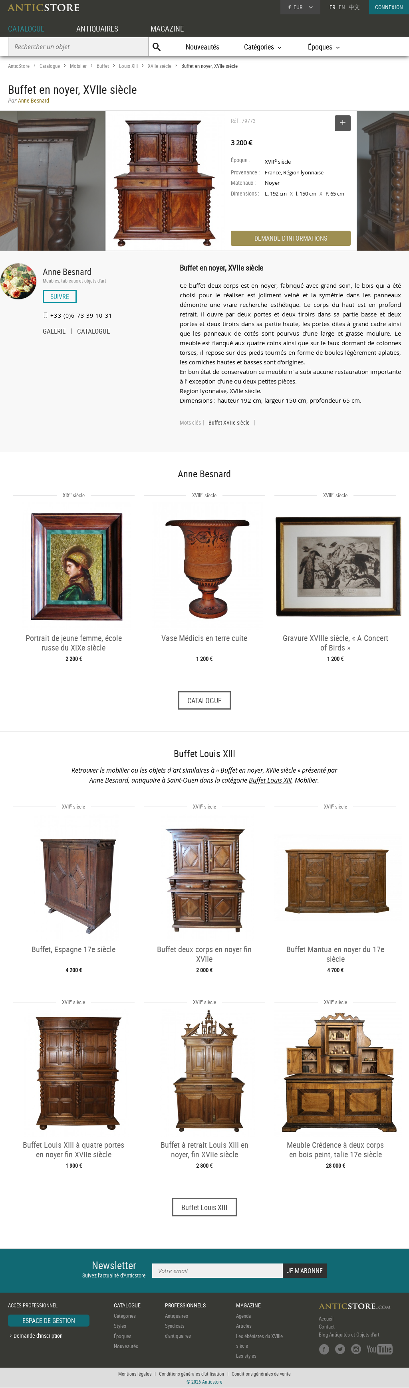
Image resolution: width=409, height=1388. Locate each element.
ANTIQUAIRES (101, 28)
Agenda (243, 1315)
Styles (120, 1326)
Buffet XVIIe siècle (229, 422)
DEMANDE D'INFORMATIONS (290, 238)
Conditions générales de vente (261, 1374)
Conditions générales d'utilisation (191, 1374)
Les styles (246, 1356)
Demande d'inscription (38, 1336)
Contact (327, 1326)
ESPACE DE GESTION (48, 1320)
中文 (354, 7)
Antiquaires (176, 1315)
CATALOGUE (27, 28)
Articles (244, 1326)
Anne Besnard (67, 271)
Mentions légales (134, 1374)
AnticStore (19, 65)
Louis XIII (128, 65)
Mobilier (78, 65)
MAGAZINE (172, 28)
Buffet (103, 65)
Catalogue (50, 65)
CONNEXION (389, 7)
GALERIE (54, 332)
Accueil (326, 1318)
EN (342, 7)
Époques (122, 1336)
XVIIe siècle (159, 65)
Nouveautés (202, 46)
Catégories (125, 1315)
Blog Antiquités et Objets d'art (349, 1334)
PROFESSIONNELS (185, 1305)
